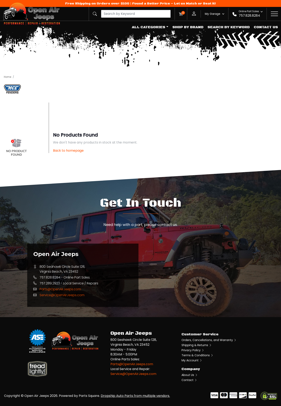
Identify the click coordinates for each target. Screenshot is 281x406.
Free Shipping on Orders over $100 (97, 3)
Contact (189, 380)
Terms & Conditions (197, 355)
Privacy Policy (193, 350)
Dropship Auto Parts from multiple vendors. (135, 395)
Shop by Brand (187, 27)
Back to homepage (68, 150)
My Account (192, 360)
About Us (190, 375)
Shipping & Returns (197, 345)
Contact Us (266, 27)
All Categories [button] (148, 27)
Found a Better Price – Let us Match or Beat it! (174, 3)
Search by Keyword (229, 27)
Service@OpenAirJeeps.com (62, 295)
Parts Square (89, 395)
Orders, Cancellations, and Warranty (209, 340)
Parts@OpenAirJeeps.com (60, 289)
